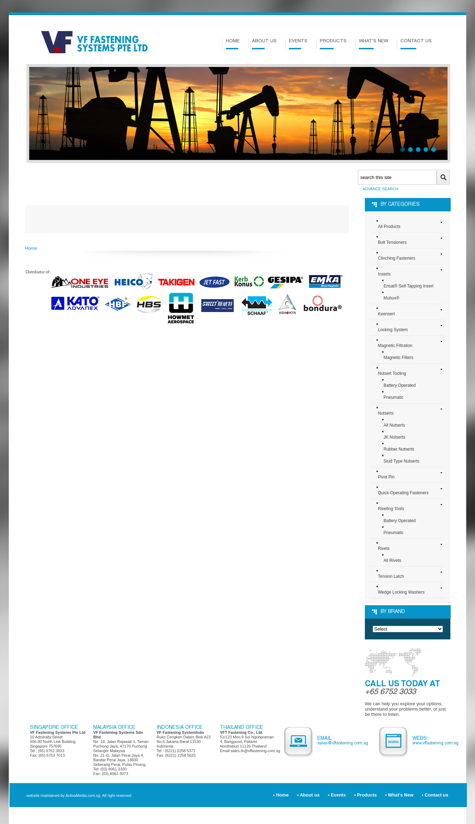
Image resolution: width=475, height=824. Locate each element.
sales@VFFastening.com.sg (342, 743)
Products (333, 44)
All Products (389, 226)
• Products (365, 795)
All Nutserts (394, 425)
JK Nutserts (394, 437)
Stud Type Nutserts (401, 461)
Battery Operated (400, 385)
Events (298, 44)
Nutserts (386, 413)
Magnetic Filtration (395, 345)
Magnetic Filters (398, 357)
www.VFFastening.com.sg (435, 743)
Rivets (384, 548)
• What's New (399, 795)
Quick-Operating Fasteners (403, 492)
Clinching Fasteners (396, 258)
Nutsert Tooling (392, 373)
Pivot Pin (386, 477)
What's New (373, 44)
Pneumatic (394, 397)
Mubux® (391, 298)
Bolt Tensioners (392, 242)
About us (264, 44)
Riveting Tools (391, 508)
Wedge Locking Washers (401, 592)
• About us (308, 795)
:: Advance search (379, 189)
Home (233, 44)
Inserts (384, 274)
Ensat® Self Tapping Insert (408, 286)
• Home (281, 795)
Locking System (393, 329)
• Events (337, 795)
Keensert (386, 313)
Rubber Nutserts (399, 449)
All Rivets (392, 560)
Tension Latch (391, 576)
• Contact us (435, 795)
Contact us (416, 44)
